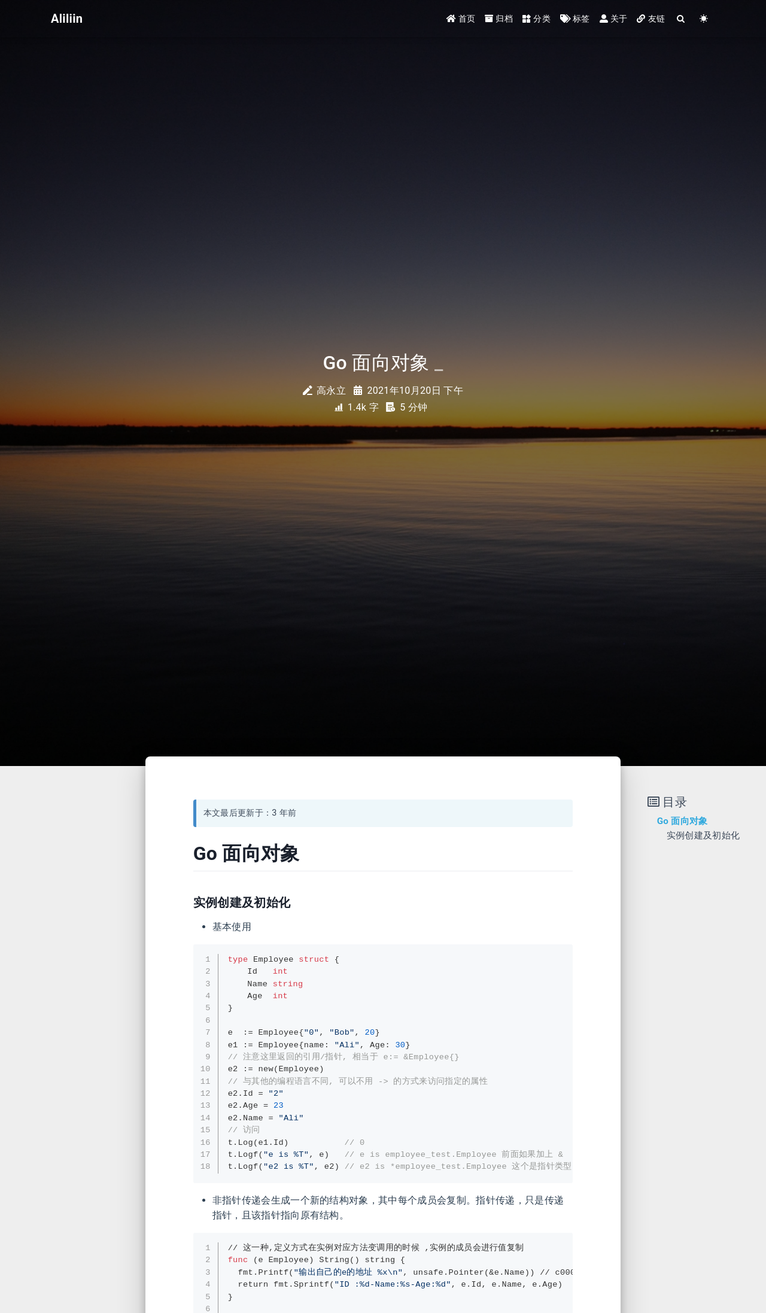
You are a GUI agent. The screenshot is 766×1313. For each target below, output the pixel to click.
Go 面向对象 (682, 821)
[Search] (681, 19)
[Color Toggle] (703, 19)
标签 (575, 19)
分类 (536, 19)
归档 (499, 19)
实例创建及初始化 (703, 835)
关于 (614, 19)
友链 (651, 19)
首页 (461, 19)
